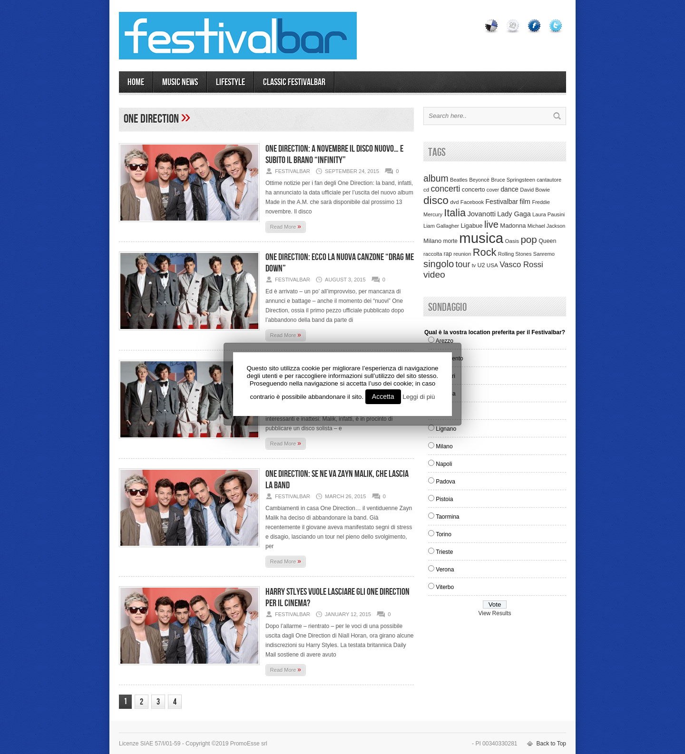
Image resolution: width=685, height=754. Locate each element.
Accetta (383, 396)
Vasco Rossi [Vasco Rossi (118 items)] (521, 264)
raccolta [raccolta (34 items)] (432, 254)
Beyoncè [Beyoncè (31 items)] (479, 180)
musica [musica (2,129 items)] (481, 238)
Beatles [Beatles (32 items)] (459, 180)
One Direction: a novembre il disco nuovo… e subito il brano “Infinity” (334, 154)
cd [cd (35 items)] (426, 190)
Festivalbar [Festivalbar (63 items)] (502, 201)
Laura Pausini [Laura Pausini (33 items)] (548, 214)
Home (135, 82)
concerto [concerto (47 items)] (473, 189)
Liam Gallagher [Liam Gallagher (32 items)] (441, 226)
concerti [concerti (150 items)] (445, 188)
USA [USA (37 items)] (492, 265)
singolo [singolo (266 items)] (438, 264)
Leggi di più (418, 396)
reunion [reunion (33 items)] (462, 254)
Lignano (446, 428)
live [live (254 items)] (491, 224)
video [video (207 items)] (434, 275)
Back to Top (551, 743)
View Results (494, 613)
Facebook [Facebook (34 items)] (472, 202)
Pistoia (444, 499)
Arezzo (444, 341)
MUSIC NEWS (180, 82)
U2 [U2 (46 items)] (481, 265)
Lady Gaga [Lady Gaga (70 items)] (513, 214)
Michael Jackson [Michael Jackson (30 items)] (546, 226)
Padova (445, 481)
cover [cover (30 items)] (493, 190)
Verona (445, 569)
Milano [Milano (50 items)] (432, 240)
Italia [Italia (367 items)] (455, 213)
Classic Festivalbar (294, 82)
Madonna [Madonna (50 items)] (513, 225)
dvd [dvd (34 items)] (454, 202)
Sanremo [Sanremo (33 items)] (544, 254)
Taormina (447, 516)
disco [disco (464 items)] (436, 200)
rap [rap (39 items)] (448, 254)
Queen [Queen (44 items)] (547, 241)
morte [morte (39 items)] (450, 241)
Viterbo (445, 587)
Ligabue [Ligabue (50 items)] (471, 225)
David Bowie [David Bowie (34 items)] (535, 190)
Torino (443, 534)
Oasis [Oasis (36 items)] (512, 241)
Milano (444, 446)
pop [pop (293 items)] (528, 239)
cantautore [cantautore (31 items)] (549, 180)
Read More (285, 226)
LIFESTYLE (230, 82)
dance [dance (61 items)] (509, 189)
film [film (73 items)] (524, 201)
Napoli (444, 464)
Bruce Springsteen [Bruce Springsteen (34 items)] (513, 180)
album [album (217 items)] (436, 178)
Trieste (444, 552)
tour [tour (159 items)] (463, 264)
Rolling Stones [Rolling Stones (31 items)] (515, 254)
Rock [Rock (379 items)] (485, 252)
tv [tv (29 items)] (474, 265)
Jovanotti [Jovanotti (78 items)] (481, 214)
